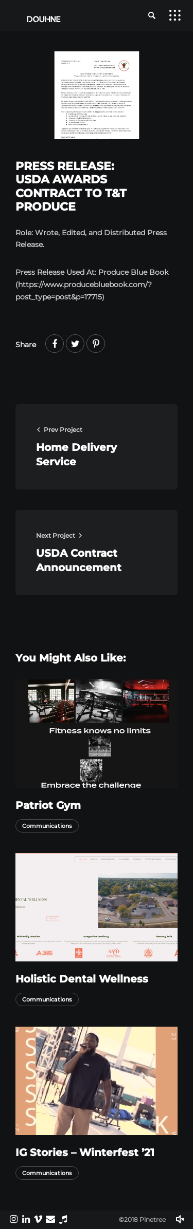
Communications (47, 825)
